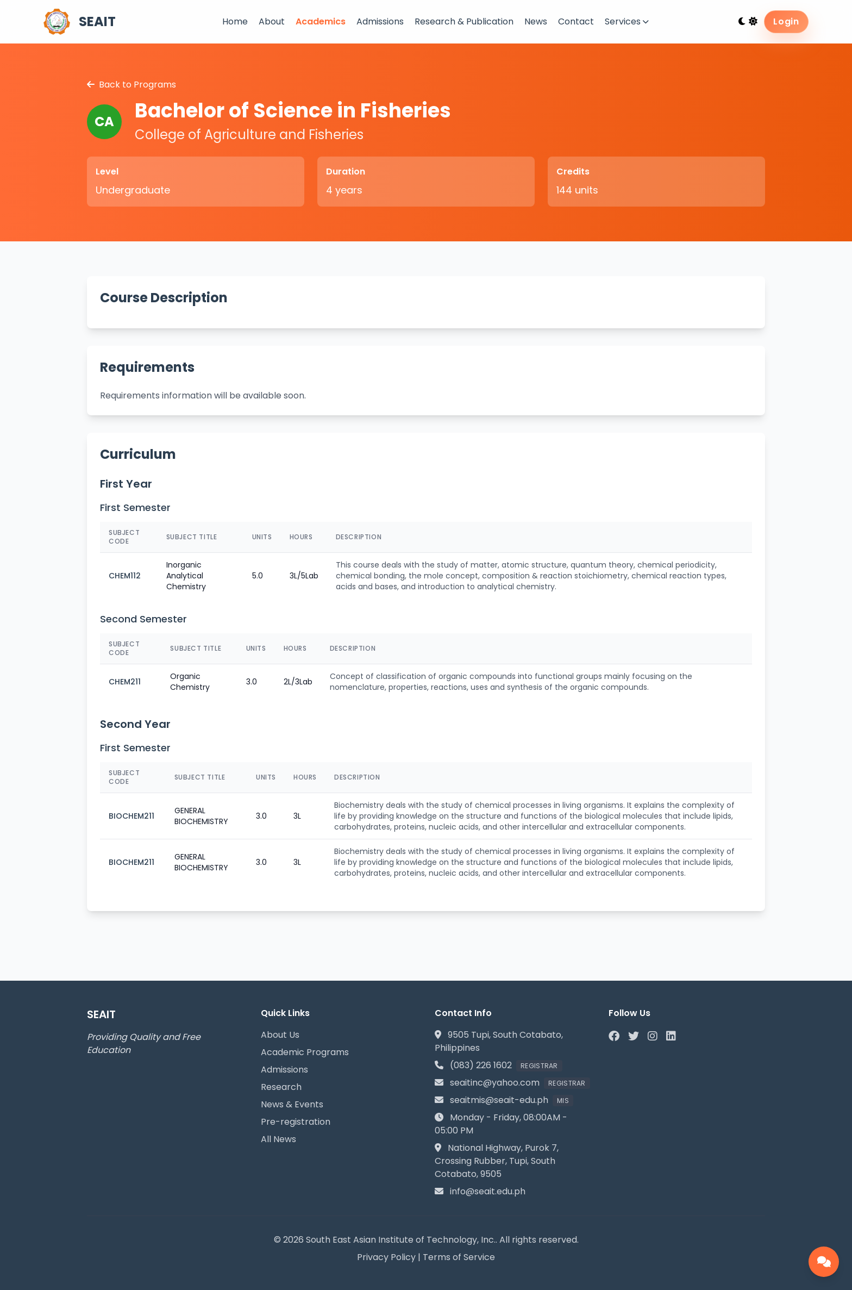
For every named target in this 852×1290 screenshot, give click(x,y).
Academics (321, 21)
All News (278, 1139)
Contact (576, 21)
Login (786, 21)
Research (281, 1087)
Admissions (380, 21)
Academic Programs (305, 1052)
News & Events (292, 1104)
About (272, 21)
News (535, 21)
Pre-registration (295, 1121)
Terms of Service (459, 1257)
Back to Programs (131, 84)
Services (627, 21)
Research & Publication (464, 21)
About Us (280, 1035)
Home (235, 21)
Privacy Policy (386, 1257)
